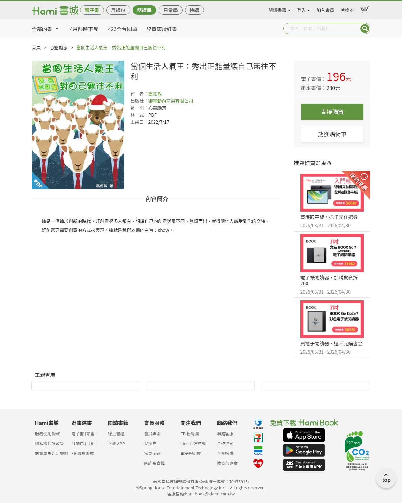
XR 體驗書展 (82, 453)
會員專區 (152, 433)
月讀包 (118, 10)
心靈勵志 (58, 47)
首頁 (36, 47)
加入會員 (325, 9)
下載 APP (116, 443)
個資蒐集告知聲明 (51, 453)
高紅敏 (155, 93)
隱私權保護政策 (49, 443)
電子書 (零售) (83, 433)
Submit (365, 28)
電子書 (92, 10)
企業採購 (225, 453)
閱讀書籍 (277, 9)
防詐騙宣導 (154, 463)
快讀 (194, 10)
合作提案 (225, 443)
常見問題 (152, 453)
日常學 (170, 10)
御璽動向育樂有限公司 (170, 101)
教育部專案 (227, 463)
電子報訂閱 (190, 453)
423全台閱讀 (122, 29)
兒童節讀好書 (162, 29)
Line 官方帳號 (193, 443)
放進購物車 (332, 134)
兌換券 (347, 9)
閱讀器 (144, 10)
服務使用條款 (47, 433)
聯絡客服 (225, 433)
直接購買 (332, 111)
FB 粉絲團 (189, 433)
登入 (301, 9)
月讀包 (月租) (83, 443)
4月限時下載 (84, 29)
